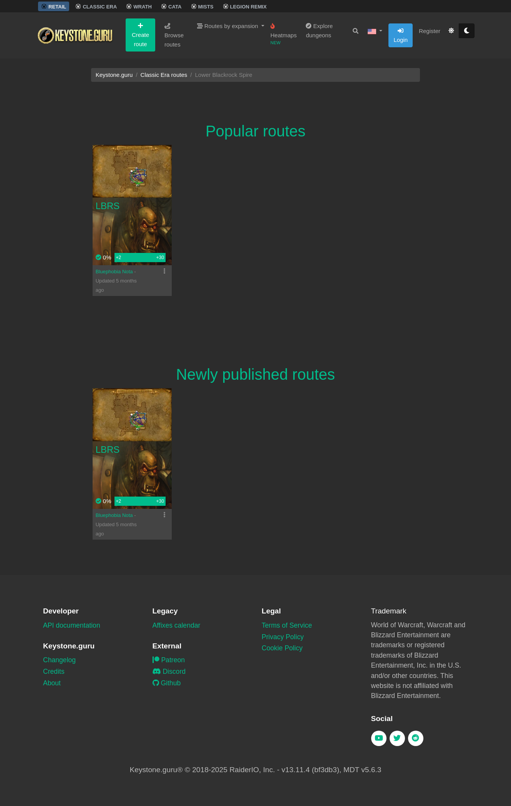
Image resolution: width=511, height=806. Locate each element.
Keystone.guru (114, 74)
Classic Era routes (164, 74)
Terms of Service (287, 625)
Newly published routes (255, 374)
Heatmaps (283, 34)
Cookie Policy (282, 648)
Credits (54, 671)
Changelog (59, 660)
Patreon (169, 660)
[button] (375, 31)
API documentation (71, 625)
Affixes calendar (177, 625)
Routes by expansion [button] (228, 26)
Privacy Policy (283, 637)
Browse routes (174, 35)
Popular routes (255, 131)
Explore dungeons (319, 30)
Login (400, 35)
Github (167, 683)
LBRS (108, 206)
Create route (140, 35)
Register (429, 31)
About (52, 683)
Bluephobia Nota (115, 271)
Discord (169, 671)
